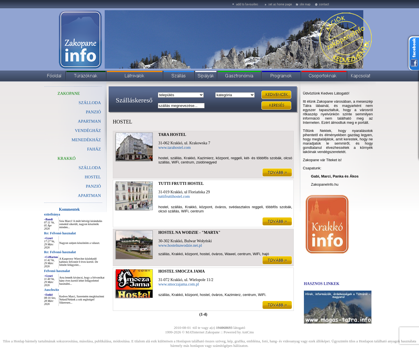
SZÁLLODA (90, 102)
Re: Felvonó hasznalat (60, 233)
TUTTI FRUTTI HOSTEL (181, 183)
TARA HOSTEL (172, 135)
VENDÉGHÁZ (88, 130)
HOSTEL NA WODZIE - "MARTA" (189, 232)
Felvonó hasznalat (57, 271)
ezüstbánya (52, 214)
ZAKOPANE (69, 93)
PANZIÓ (93, 112)
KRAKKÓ (67, 158)
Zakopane (212, 332)
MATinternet (195, 332)
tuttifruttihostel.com (174, 196)
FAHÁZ (94, 149)
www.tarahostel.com (174, 147)
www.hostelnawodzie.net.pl (180, 245)
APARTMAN (89, 121)
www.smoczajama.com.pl (178, 284)
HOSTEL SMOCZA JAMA (181, 271)
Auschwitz (51, 290)
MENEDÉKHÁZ (86, 140)
